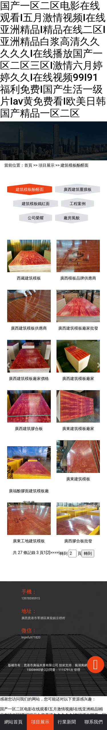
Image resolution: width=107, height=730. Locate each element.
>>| (57, 552)
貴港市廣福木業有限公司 (41, 665)
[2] (48, 552)
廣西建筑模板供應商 (29, 328)
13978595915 (30, 598)
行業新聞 (67, 722)
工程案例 (78, 203)
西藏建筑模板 (29, 278)
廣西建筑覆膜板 (78, 189)
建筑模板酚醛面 (74, 165)
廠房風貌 (72, 218)
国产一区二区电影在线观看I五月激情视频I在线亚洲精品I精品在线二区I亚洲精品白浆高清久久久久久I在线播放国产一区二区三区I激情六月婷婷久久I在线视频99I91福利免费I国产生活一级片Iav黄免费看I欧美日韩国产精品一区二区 (53, 59)
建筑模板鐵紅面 (36, 203)
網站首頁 (13, 722)
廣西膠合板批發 (78, 541)
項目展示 (46, 165)
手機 (26, 592)
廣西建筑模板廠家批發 (78, 328)
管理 (77, 670)
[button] (8, 365)
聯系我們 (93, 722)
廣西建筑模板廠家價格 (29, 378)
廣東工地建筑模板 (29, 541)
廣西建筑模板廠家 (78, 378)
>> (52, 552)
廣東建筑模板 (78, 479)
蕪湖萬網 (81, 665)
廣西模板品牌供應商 (78, 278)
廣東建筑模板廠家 (78, 428)
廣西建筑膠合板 (29, 428)
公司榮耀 (36, 218)
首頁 (28, 165)
